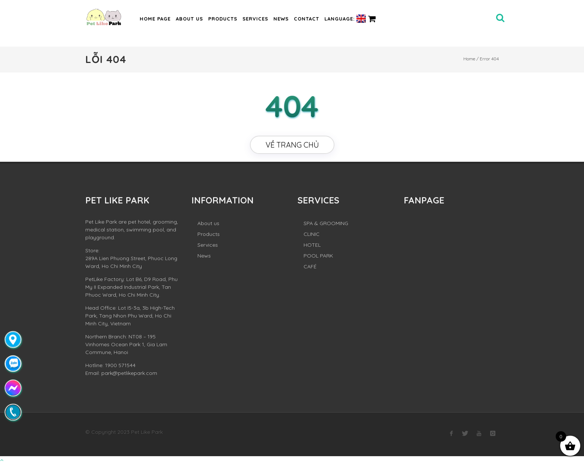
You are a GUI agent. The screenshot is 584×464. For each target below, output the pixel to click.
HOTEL (312, 245)
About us (189, 19)
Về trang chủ (292, 144)
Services (255, 19)
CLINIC (312, 234)
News (281, 19)
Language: (345, 19)
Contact (306, 19)
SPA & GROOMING (326, 223)
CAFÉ (310, 266)
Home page (155, 19)
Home (469, 58)
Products (222, 19)
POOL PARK (318, 255)
